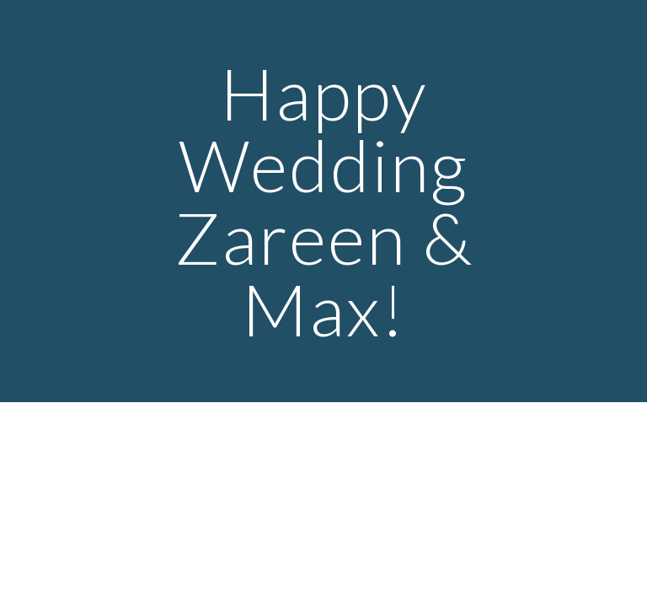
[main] (323, 201)
